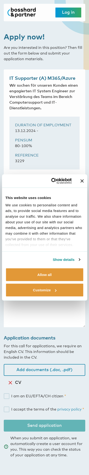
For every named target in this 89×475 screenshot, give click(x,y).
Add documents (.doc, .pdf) (44, 370)
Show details (64, 260)
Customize (44, 290)
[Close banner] (82, 180)
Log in (68, 12)
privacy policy (69, 409)
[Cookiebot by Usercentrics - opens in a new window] (53, 181)
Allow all (44, 274)
